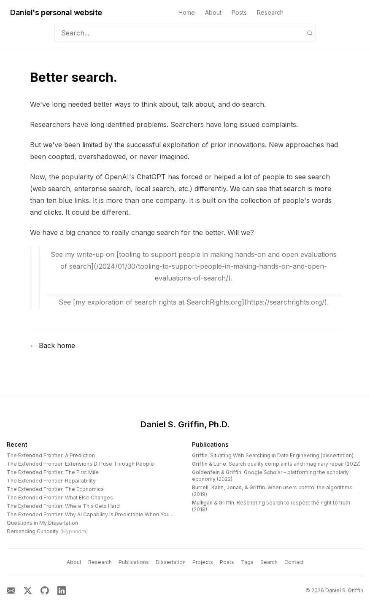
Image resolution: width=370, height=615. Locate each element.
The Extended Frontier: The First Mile (53, 472)
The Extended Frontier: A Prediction (51, 455)
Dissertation (171, 562)
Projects (202, 562)
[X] (28, 590)
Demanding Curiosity (47, 531)
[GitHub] (45, 590)
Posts (239, 12)
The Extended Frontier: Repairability (51, 480)
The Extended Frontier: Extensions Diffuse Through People (80, 464)
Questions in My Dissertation (42, 523)
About (213, 12)
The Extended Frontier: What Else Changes (60, 497)
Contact (294, 562)
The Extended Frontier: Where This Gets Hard (63, 506)
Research (270, 12)
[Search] (310, 33)
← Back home (52, 345)
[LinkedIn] (61, 590)
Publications (210, 444)
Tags (247, 562)
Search (269, 562)
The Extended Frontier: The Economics (55, 489)
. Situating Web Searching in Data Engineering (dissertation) (273, 455)
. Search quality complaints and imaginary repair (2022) (276, 464)
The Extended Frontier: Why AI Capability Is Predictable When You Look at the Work (110, 514)
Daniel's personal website (56, 12)
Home (186, 12)
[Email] (11, 590)
